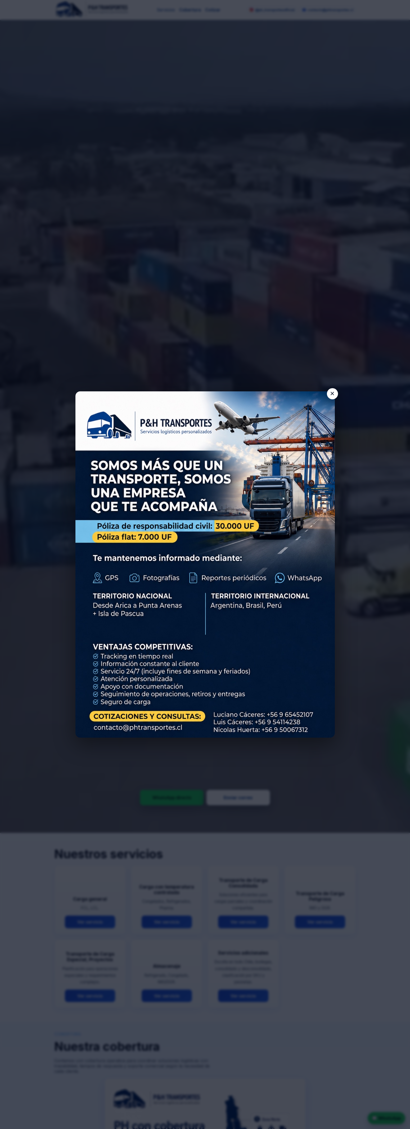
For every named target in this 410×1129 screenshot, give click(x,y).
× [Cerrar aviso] (332, 393)
